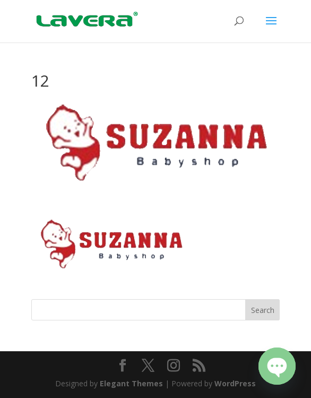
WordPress (235, 383)
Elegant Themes (131, 383)
